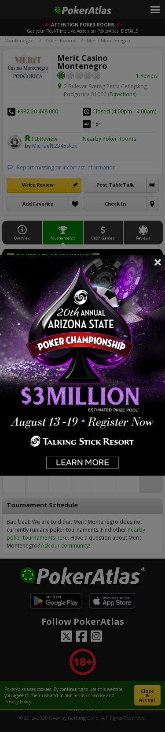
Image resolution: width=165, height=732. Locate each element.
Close (158, 262)
